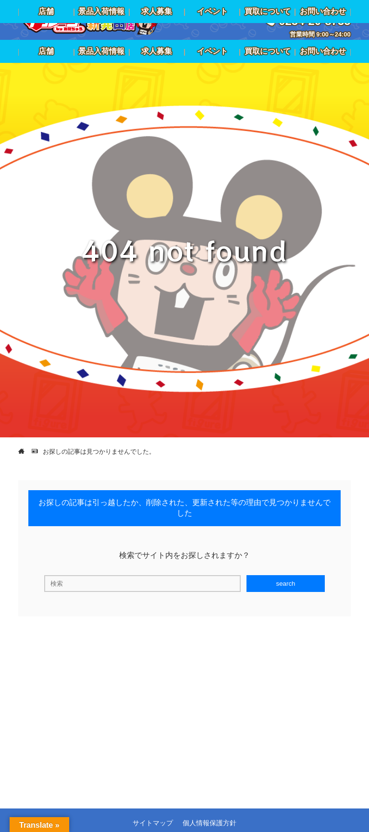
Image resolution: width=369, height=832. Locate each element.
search (285, 583)
